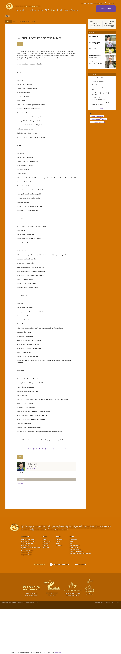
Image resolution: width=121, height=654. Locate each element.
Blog (14, 21)
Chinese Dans (73, 584)
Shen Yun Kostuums (75, 590)
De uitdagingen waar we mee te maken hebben (31, 592)
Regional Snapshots (39, 494)
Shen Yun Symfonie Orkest (28, 586)
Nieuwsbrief (86, 3)
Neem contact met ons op (99, 3)
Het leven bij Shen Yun (27, 588)
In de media (46, 592)
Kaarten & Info (106, 8)
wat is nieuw (59, 584)
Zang (71, 588)
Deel (20, 44)
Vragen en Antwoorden (72, 10)
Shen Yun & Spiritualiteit (27, 595)
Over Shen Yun (25, 581)
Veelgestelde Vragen (26, 599)
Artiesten (40, 10)
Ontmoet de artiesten (26, 597)
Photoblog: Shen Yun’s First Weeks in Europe (95, 25)
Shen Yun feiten (25, 590)
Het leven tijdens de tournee (62, 494)
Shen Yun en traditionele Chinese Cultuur (80, 598)
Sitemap (117, 647)
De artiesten (46, 588)
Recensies (60, 10)
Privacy (113, 647)
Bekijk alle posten (31, 513)
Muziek (71, 586)
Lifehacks (49, 494)
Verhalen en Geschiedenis (76, 596)
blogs (57, 588)
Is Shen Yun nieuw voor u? (28, 584)
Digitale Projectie (74, 592)
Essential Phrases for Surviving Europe (26, 21)
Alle (91, 78)
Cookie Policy (57, 652)
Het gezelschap (31, 10)
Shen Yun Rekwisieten (75, 594)
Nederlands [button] (112, 3)
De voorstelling (21, 10)
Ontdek (91, 3)
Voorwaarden (108, 647)
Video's (47, 10)
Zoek (106, 3)
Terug (8, 21)
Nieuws (53, 10)
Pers (82, 3)
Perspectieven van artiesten (25, 494)
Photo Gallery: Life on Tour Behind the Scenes (109, 25)
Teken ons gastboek (80, 609)
